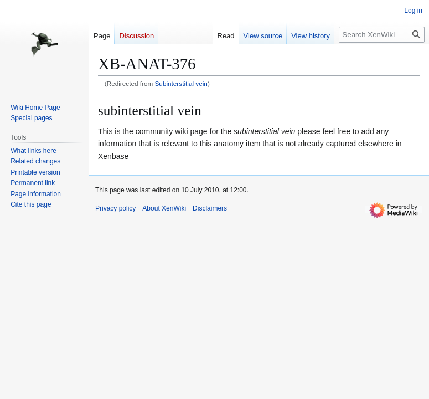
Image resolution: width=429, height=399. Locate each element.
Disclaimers (210, 208)
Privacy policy (115, 208)
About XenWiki (164, 208)
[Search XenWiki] (382, 35)
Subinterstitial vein (181, 83)
